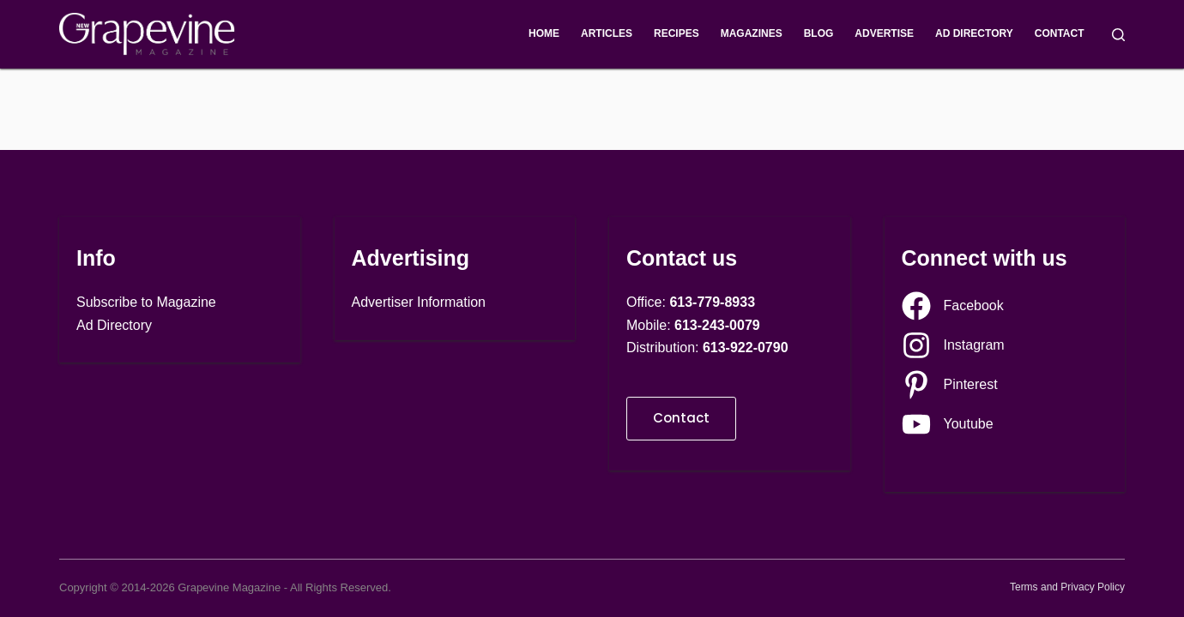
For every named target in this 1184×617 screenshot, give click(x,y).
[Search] (1118, 34)
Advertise (884, 33)
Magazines (751, 33)
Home (544, 33)
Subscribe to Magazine (146, 302)
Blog (819, 33)
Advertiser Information (419, 302)
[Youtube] (948, 424)
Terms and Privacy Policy (1067, 587)
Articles (606, 33)
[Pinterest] (950, 384)
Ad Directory (974, 33)
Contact (1059, 33)
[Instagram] (953, 345)
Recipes (676, 33)
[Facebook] (953, 305)
